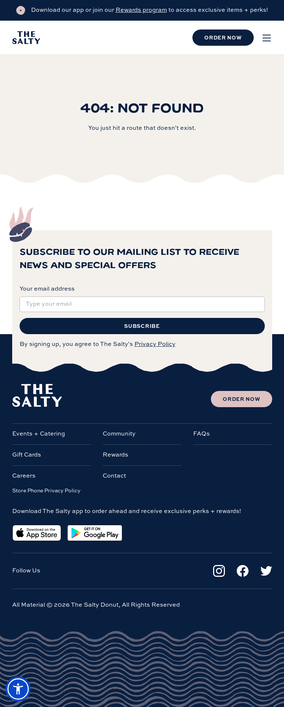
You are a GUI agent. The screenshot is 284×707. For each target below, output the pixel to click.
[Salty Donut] (26, 37)
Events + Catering (38, 434)
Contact (114, 476)
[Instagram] (219, 571)
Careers (23, 476)
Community (119, 434)
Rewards (115, 455)
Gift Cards (26, 455)
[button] (18, 689)
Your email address (47, 289)
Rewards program (141, 10)
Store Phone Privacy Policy (46, 490)
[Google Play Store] (94, 533)
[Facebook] (243, 571)
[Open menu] (267, 38)
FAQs (201, 434)
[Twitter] (266, 571)
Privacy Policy (154, 344)
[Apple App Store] (36, 533)
